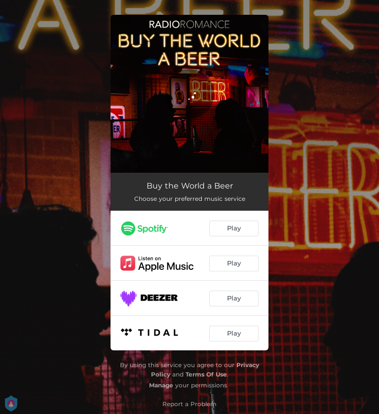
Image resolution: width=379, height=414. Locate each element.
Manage (161, 385)
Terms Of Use (206, 374)
